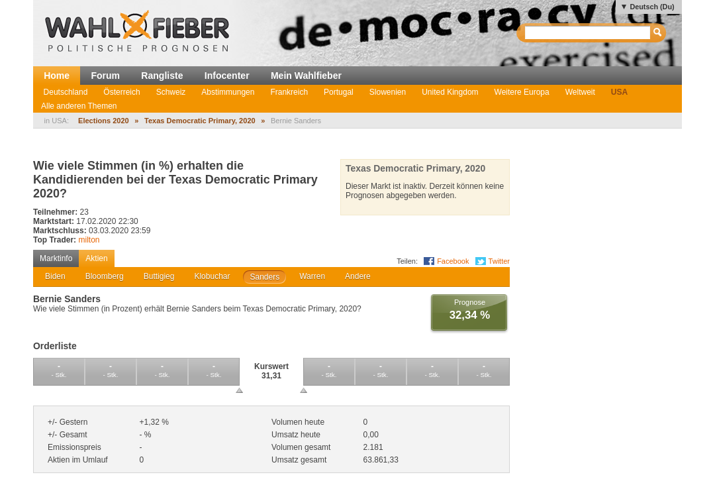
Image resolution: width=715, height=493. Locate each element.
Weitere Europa (522, 92)
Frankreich (289, 92)
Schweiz (171, 92)
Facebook (453, 261)
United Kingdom (450, 92)
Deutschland (66, 92)
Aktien (96, 258)
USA (619, 92)
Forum (105, 75)
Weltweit (580, 92)
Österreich (121, 92)
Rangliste (162, 75)
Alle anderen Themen (79, 106)
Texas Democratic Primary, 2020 (200, 121)
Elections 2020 (103, 121)
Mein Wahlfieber (306, 75)
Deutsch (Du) (652, 7)
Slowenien (387, 92)
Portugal (339, 92)
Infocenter (227, 75)
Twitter (499, 261)
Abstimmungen (227, 92)
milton (88, 240)
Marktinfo (56, 258)
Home (57, 75)
